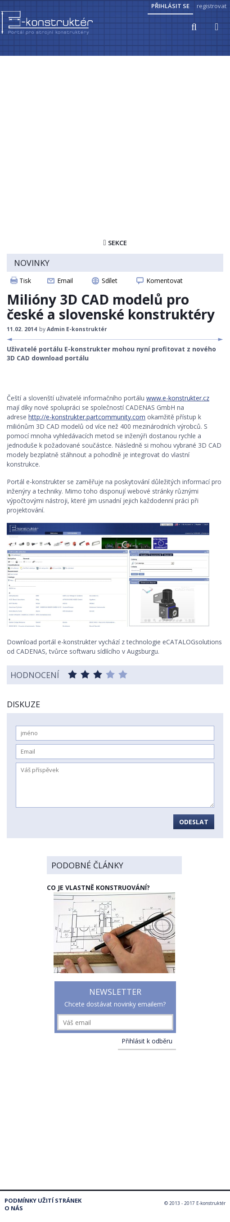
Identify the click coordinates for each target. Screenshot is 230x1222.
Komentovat (164, 280)
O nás (14, 1208)
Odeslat (193, 822)
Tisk (25, 280)
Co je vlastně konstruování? (98, 887)
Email (65, 280)
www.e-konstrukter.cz (177, 398)
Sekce (114, 242)
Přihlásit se (170, 6)
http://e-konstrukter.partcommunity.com (86, 417)
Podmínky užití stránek (43, 1201)
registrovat (211, 6)
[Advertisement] (115, 125)
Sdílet (109, 280)
